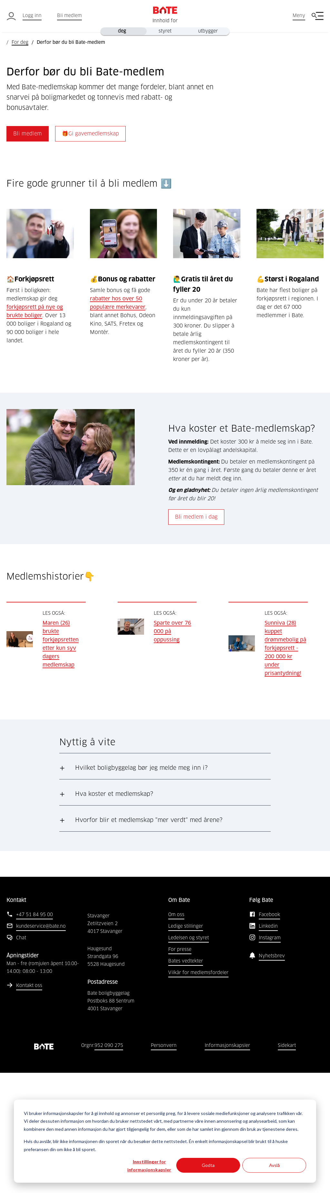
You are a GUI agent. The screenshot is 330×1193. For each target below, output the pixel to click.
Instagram (270, 1058)
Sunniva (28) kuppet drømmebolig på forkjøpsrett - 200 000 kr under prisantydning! (285, 768)
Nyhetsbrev (272, 1076)
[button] (165, 888)
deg (122, 31)
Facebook (269, 1035)
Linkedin (268, 1046)
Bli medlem (69, 16)
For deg (20, 42)
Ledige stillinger (185, 1046)
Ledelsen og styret (188, 1058)
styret (165, 31)
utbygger (208, 31)
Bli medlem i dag (196, 637)
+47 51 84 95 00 (34, 1035)
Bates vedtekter (185, 1081)
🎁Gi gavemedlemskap (90, 254)
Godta (208, 1165)
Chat (21, 1058)
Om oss (176, 1035)
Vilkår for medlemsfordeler (198, 1093)
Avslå (274, 1165)
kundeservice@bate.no (41, 1046)
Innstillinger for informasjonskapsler (149, 1165)
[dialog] (165, 1141)
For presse (179, 1070)
